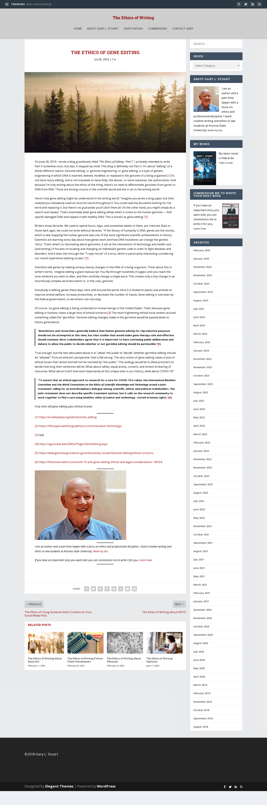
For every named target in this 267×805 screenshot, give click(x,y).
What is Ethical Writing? (38, 4)
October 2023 (201, 389)
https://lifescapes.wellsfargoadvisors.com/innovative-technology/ (80, 440)
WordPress (106, 800)
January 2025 (201, 272)
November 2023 (202, 381)
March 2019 (200, 698)
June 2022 (199, 523)
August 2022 (200, 506)
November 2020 (202, 632)
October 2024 (201, 297)
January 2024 (201, 364)
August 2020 (200, 657)
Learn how (145, 574)
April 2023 (199, 439)
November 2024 (202, 289)
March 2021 (200, 598)
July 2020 (198, 665)
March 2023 (200, 448)
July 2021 (198, 573)
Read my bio (100, 565)
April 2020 (199, 690)
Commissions (157, 36)
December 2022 (202, 473)
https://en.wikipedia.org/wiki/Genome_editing (68, 431)
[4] (109, 327)
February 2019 (201, 707)
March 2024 (200, 347)
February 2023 (201, 456)
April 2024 (199, 339)
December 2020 (202, 623)
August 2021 (200, 565)
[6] (170, 411)
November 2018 (202, 715)
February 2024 (201, 356)
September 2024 (203, 305)
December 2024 (202, 280)
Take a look (226, 176)
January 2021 (201, 615)
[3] (86, 272)
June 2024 (199, 331)
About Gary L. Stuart (103, 36)
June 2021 (199, 582)
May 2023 (199, 431)
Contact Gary (182, 36)
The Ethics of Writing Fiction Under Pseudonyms (85, 674)
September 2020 (203, 648)
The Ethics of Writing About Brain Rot (45, 674)
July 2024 (198, 322)
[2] (146, 231)
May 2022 (199, 531)
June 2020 (199, 673)
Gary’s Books (133, 36)
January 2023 (201, 464)
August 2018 (200, 740)
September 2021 (203, 556)
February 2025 (201, 264)
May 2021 (199, 590)
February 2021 (201, 607)
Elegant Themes (59, 800)
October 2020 (201, 640)
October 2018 (201, 724)
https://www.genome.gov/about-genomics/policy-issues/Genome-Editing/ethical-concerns (96, 467)
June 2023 (199, 423)
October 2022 (201, 490)
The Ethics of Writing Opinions (159, 674)
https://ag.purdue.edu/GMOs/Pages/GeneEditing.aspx (73, 458)
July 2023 (198, 414)
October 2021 (201, 548)
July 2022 (198, 515)
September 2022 (203, 498)
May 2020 (199, 682)
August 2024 (200, 314)
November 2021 (202, 540)
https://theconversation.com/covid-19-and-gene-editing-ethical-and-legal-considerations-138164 (100, 476)
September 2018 (203, 732)
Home (78, 36)
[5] (159, 357)
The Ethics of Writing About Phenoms (124, 674)
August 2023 (200, 406)
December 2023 (202, 372)
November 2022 (202, 481)
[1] (168, 189)
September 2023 (203, 397)
